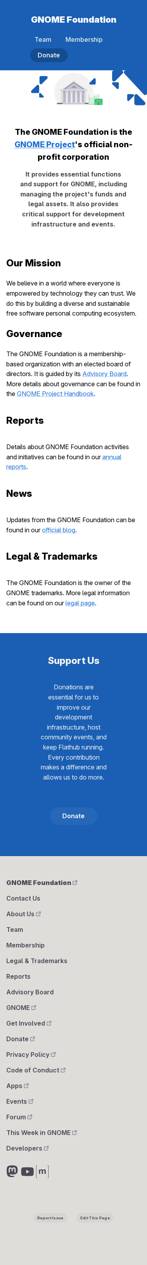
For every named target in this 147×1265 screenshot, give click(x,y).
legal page (80, 603)
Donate (49, 55)
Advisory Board (104, 374)
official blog (58, 530)
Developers (27, 1148)
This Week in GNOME (41, 1133)
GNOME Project (45, 144)
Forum (19, 1117)
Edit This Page (95, 1218)
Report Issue (50, 1218)
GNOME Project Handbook (55, 394)
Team (42, 39)
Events (19, 1101)
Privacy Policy (31, 1054)
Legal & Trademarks (36, 961)
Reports (18, 976)
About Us (23, 914)
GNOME (21, 1008)
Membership (84, 39)
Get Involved (28, 1023)
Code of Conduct (35, 1070)
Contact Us (23, 898)
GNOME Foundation (73, 19)
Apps (17, 1086)
